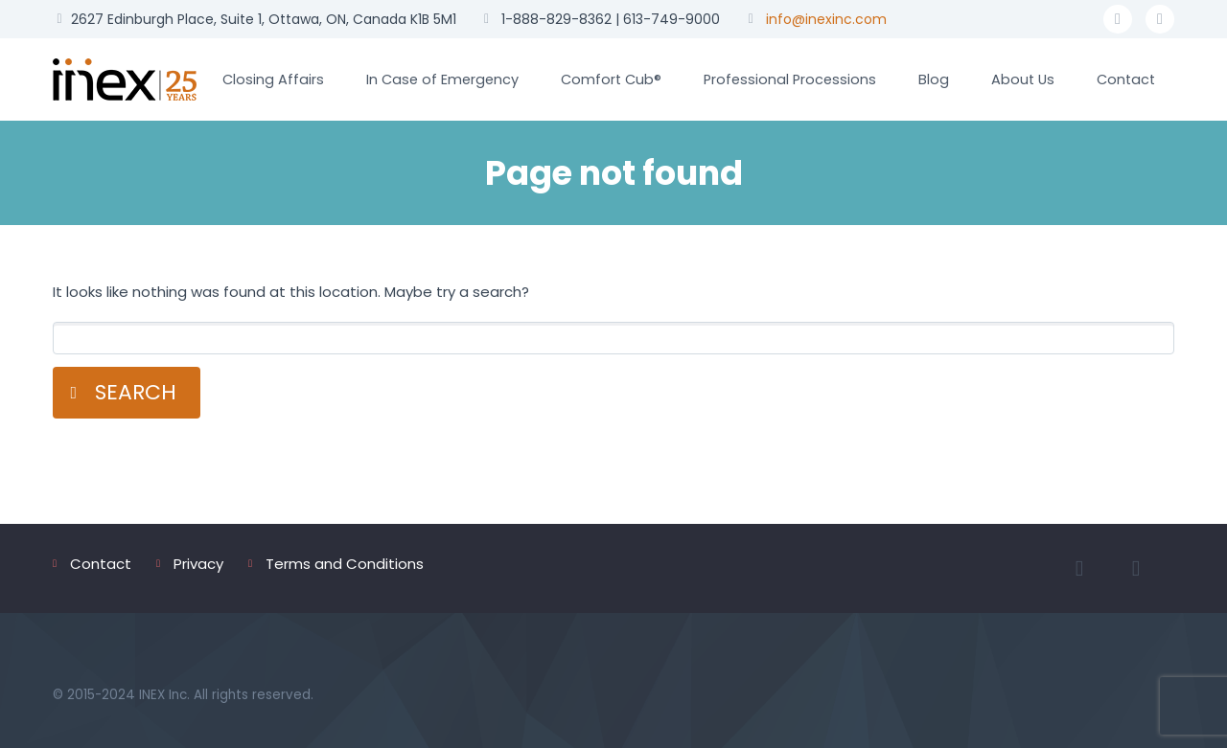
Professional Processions (790, 79)
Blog (933, 79)
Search (135, 392)
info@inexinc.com (826, 19)
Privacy (198, 564)
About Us (1022, 79)
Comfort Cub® (611, 79)
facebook (1117, 19)
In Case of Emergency (442, 79)
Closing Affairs (273, 79)
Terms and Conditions (345, 564)
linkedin (1160, 19)
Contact (1126, 79)
